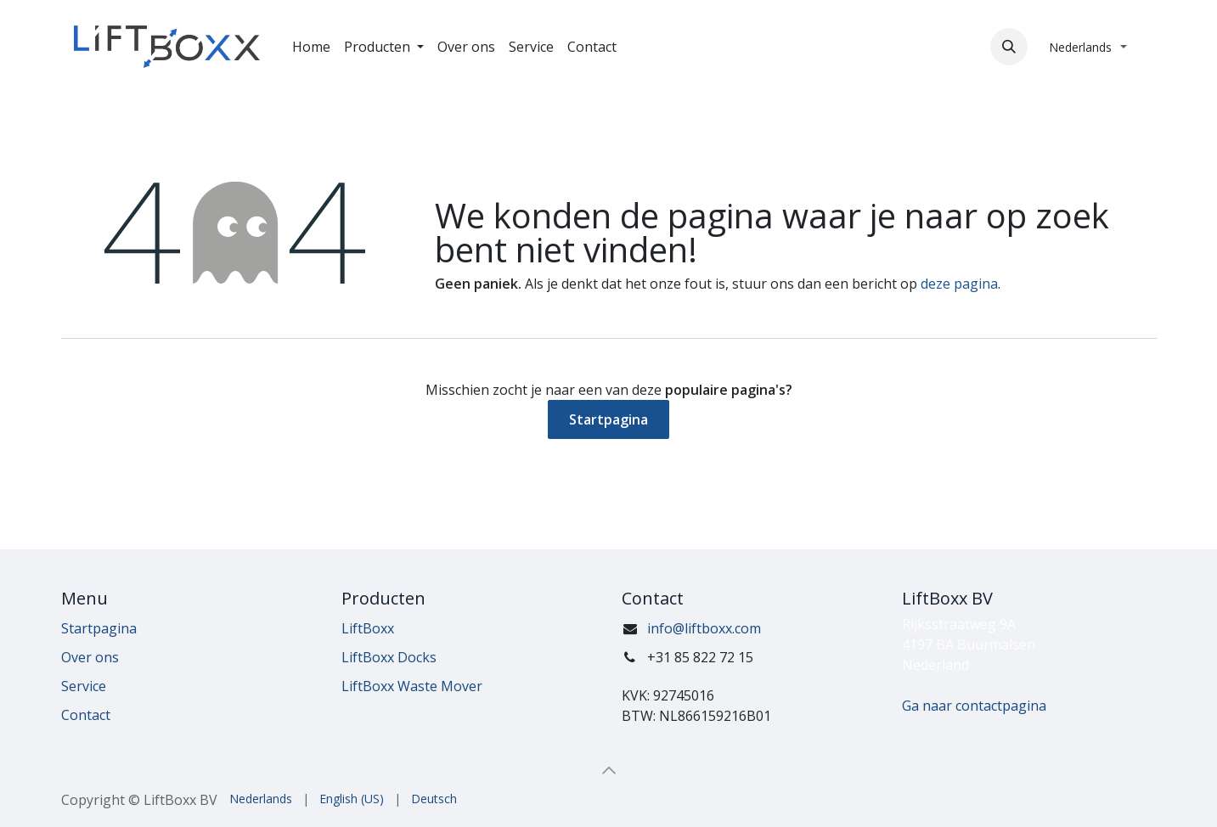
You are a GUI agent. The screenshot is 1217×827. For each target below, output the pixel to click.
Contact (85, 715)
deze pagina (959, 283)
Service (83, 686)
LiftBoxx (367, 628)
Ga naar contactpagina (974, 705)
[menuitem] (311, 47)
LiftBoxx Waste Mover (411, 686)
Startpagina (608, 419)
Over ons (90, 657)
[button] (1009, 46)
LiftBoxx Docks (389, 657)
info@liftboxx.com (704, 628)
